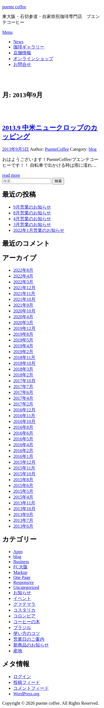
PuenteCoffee (57, 149)
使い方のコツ (26, 633)
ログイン (22, 676)
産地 (17, 650)
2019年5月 (23, 340)
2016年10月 (24, 421)
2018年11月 (24, 357)
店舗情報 (22, 52)
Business (21, 561)
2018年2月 (23, 375)
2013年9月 (23, 514)
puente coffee (14, 6)
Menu (7, 32)
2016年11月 (24, 415)
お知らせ (22, 592)
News (18, 41)
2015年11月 (24, 468)
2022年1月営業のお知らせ (38, 230)
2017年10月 (24, 380)
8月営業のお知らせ (32, 213)
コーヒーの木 (26, 621)
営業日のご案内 (28, 639)
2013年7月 (23, 520)
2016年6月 (23, 433)
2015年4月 (23, 497)
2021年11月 (24, 293)
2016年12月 (24, 409)
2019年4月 (23, 345)
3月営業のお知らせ (32, 224)
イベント (22, 598)
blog (93, 149)
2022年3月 (23, 281)
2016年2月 (23, 450)
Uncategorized (26, 587)
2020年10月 (24, 311)
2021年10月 (24, 299)
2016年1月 (23, 456)
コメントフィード (31, 688)
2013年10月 (24, 508)
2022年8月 (23, 270)
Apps (18, 551)
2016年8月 (23, 427)
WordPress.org (26, 693)
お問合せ (22, 64)
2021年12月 (24, 287)
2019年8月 (23, 334)
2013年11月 (24, 503)
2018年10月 (24, 363)
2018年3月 (23, 369)
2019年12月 (24, 328)
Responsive (23, 582)
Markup (20, 572)
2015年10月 (24, 473)
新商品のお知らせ (31, 645)
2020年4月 (23, 316)
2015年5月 (23, 491)
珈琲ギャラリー (28, 47)
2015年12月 (24, 462)
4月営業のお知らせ (32, 218)
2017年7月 (23, 386)
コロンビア (24, 616)
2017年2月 (23, 404)
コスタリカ (24, 610)
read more (11, 175)
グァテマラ (24, 604)
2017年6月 (23, 392)
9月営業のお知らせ (32, 207)
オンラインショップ (33, 58)
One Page (22, 577)
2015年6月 (23, 485)
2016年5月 (23, 439)
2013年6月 (23, 526)
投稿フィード (26, 682)
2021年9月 (23, 305)
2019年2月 (23, 351)
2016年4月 (23, 444)
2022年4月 (23, 276)
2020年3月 (23, 322)
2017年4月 (23, 398)
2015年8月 (23, 479)
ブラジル (22, 627)
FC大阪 (20, 567)
